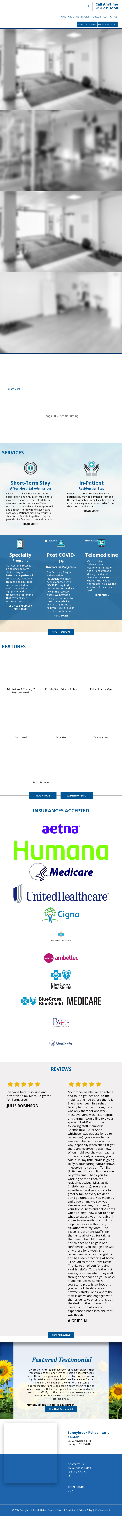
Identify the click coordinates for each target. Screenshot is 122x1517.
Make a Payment (107, 25)
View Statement (86, 25)
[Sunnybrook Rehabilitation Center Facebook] (86, 7)
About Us (72, 17)
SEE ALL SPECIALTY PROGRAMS (20, 608)
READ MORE (30, 525)
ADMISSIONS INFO (76, 797)
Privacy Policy (85, 1511)
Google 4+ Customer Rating (61, 417)
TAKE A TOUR (43, 797)
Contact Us (110, 17)
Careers (96, 17)
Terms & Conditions (66, 1511)
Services (85, 17)
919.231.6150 (105, 9)
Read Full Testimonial (61, 1410)
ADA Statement (102, 1511)
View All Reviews (61, 1336)
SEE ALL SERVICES (61, 633)
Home (61, 17)
